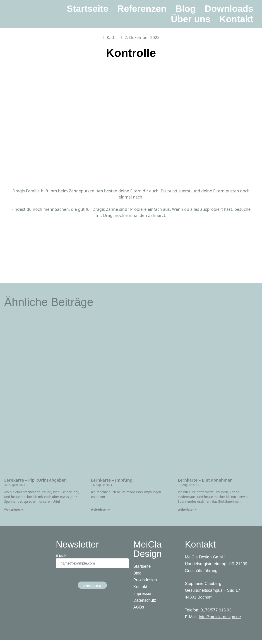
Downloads (229, 9)
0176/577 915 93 (215, 610)
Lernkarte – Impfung (111, 480)
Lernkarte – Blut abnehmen (205, 480)
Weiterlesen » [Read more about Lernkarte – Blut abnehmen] (187, 510)
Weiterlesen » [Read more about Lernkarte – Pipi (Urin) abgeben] (13, 510)
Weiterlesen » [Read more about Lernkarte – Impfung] (100, 510)
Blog (185, 9)
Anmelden (92, 586)
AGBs (138, 607)
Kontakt (236, 19)
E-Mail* (61, 556)
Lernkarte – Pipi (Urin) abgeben (35, 480)
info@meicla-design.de (220, 617)
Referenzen (141, 9)
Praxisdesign (145, 580)
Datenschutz (144, 600)
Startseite (87, 9)
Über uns (190, 19)
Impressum (143, 593)
